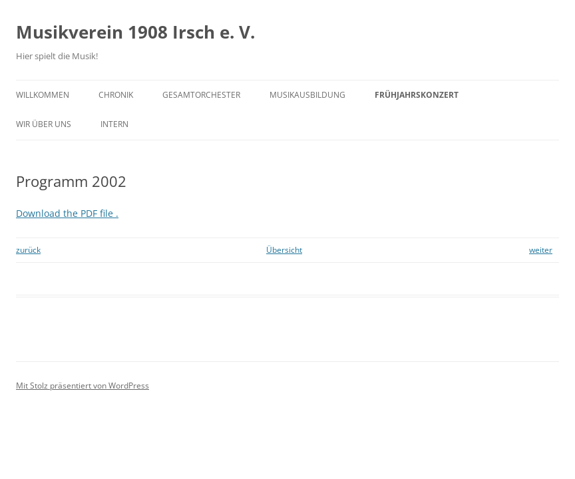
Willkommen (42, 94)
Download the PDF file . (67, 213)
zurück (28, 249)
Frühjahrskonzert (417, 94)
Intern (114, 124)
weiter (540, 249)
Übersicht (284, 249)
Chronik (115, 94)
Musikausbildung (307, 94)
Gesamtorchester (201, 94)
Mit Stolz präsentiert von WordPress (82, 385)
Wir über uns (43, 124)
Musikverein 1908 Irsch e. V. (135, 32)
